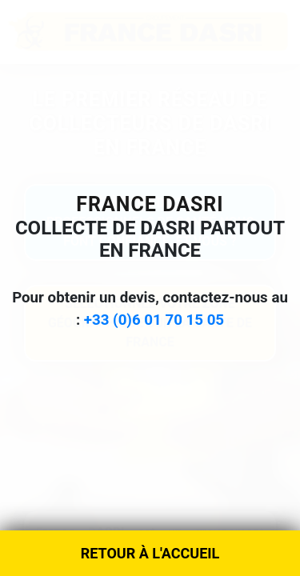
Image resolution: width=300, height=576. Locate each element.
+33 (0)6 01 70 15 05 (154, 320)
